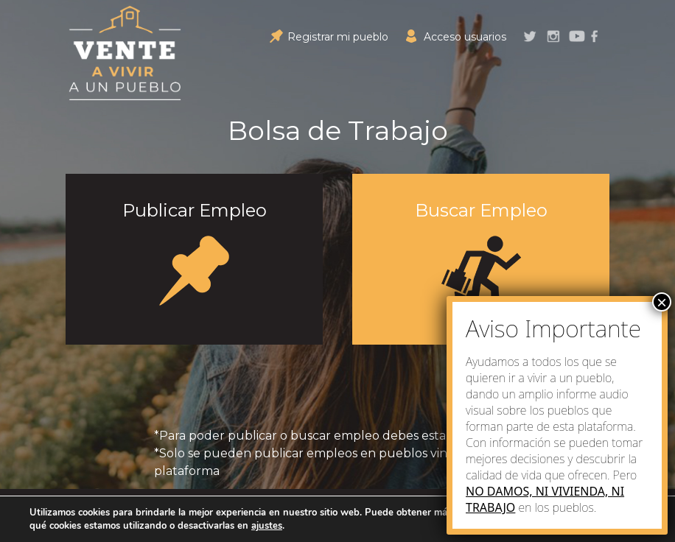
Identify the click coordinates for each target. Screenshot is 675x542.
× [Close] (662, 302)
